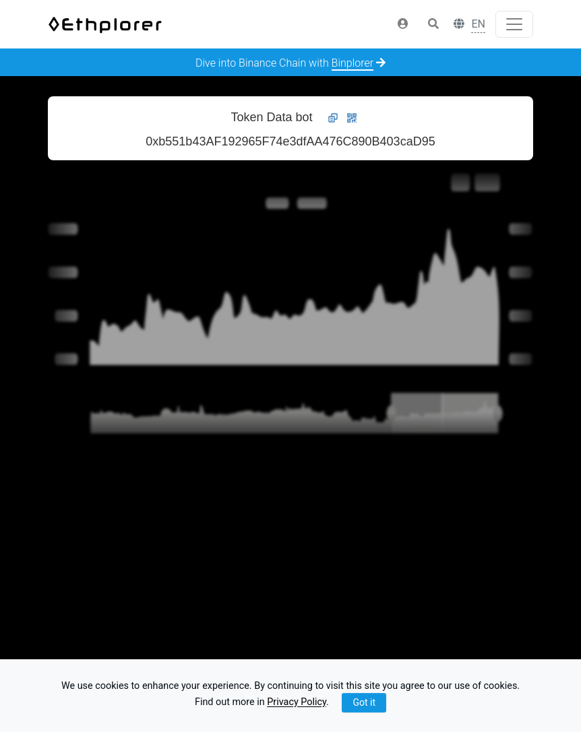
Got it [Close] (364, 702)
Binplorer (353, 63)
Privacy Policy (296, 702)
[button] (403, 24)
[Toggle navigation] (514, 24)
